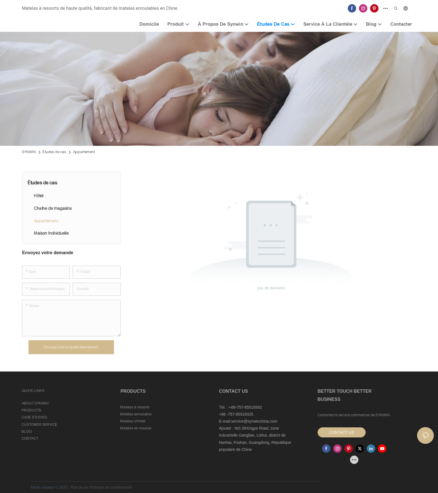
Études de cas (54, 152)
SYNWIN (29, 152)
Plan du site (80, 487)
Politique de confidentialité (111, 487)
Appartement (84, 152)
